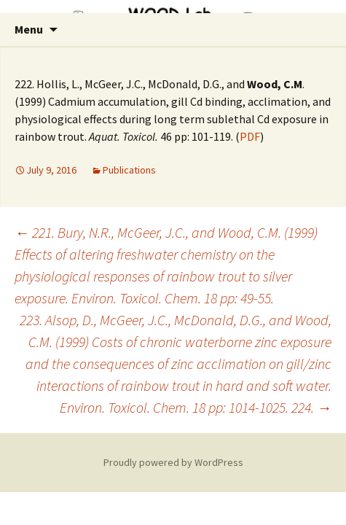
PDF (250, 136)
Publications (129, 169)
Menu (29, 29)
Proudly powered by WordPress (173, 462)
